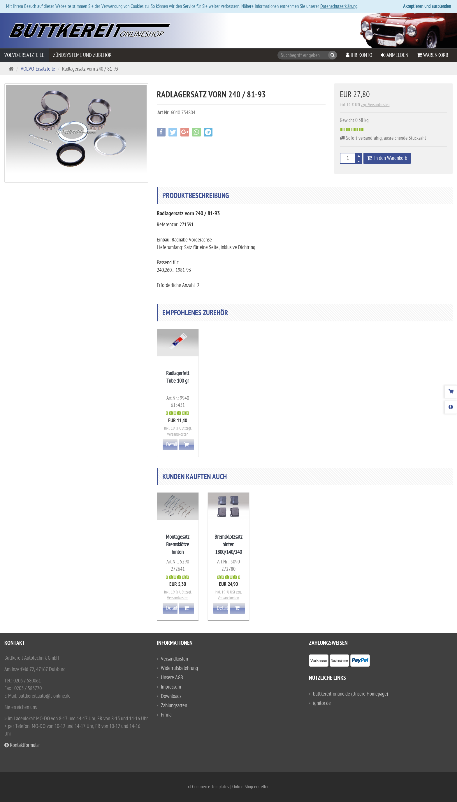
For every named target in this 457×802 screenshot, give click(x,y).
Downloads (171, 696)
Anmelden (394, 55)
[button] (362, 160)
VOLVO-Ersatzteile (24, 55)
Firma (166, 715)
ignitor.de (322, 703)
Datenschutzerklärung (338, 6)
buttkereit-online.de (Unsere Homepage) (350, 694)
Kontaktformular (22, 745)
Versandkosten (174, 659)
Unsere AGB (172, 678)
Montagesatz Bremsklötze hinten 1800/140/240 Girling (177, 552)
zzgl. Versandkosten (375, 104)
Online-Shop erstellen (250, 786)
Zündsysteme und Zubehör (82, 55)
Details (172, 445)
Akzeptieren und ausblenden (427, 6)
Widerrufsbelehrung (179, 668)
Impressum (171, 687)
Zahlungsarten (174, 706)
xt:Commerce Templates (209, 786)
